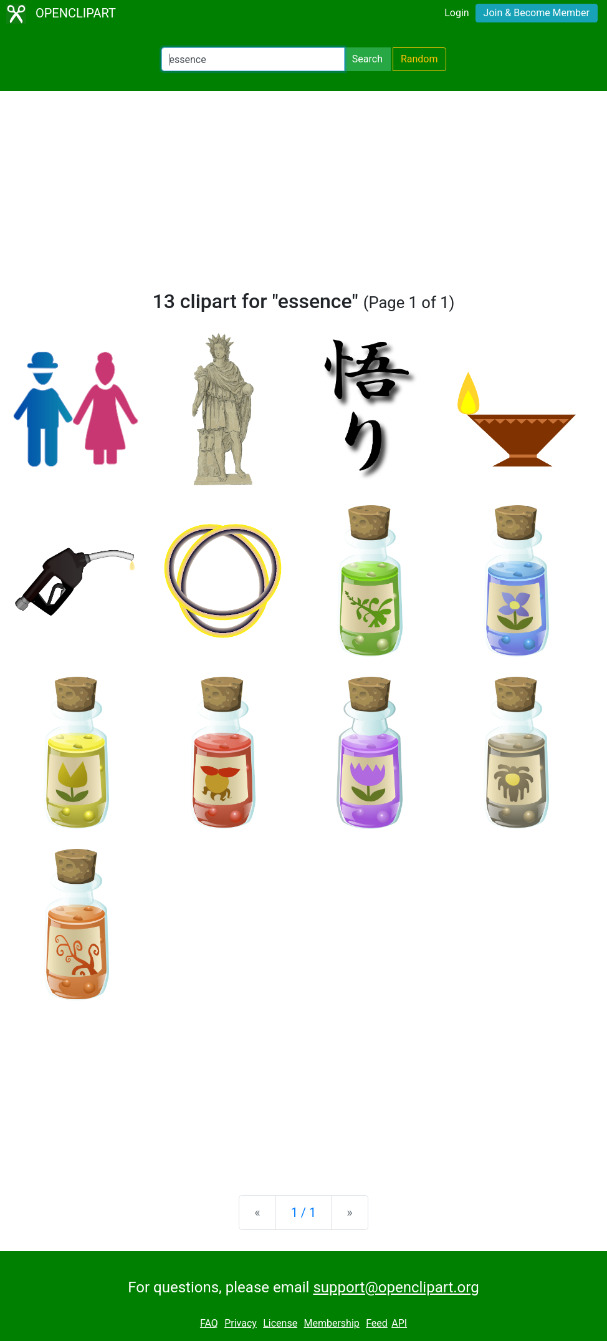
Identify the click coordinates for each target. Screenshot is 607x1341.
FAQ (209, 1323)
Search (367, 59)
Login (456, 13)
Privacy (240, 1323)
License (280, 1323)
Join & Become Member (537, 13)
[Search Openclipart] (253, 59)
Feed (377, 1323)
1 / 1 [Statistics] (304, 1212)
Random (419, 59)
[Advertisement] (303, 196)
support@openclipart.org (396, 1287)
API (399, 1323)
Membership (331, 1323)
